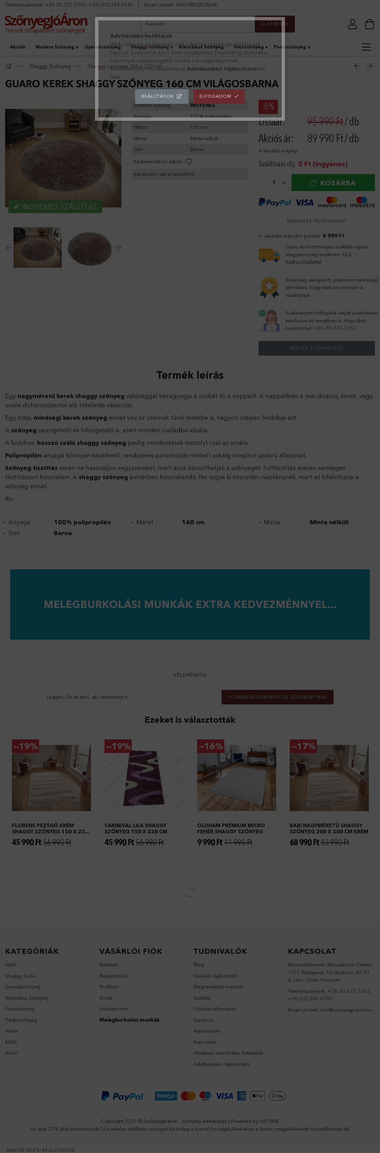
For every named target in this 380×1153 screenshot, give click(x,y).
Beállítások (157, 96)
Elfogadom (215, 96)
